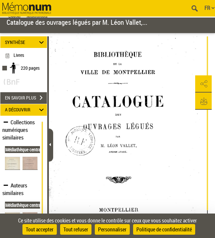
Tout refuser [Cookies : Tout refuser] (75, 229)
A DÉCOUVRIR (25, 110)
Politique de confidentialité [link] (164, 229)
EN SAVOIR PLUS (26, 97)
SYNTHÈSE (25, 42)
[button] (203, 84)
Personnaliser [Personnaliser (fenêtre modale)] (112, 229)
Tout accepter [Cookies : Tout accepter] (40, 229)
